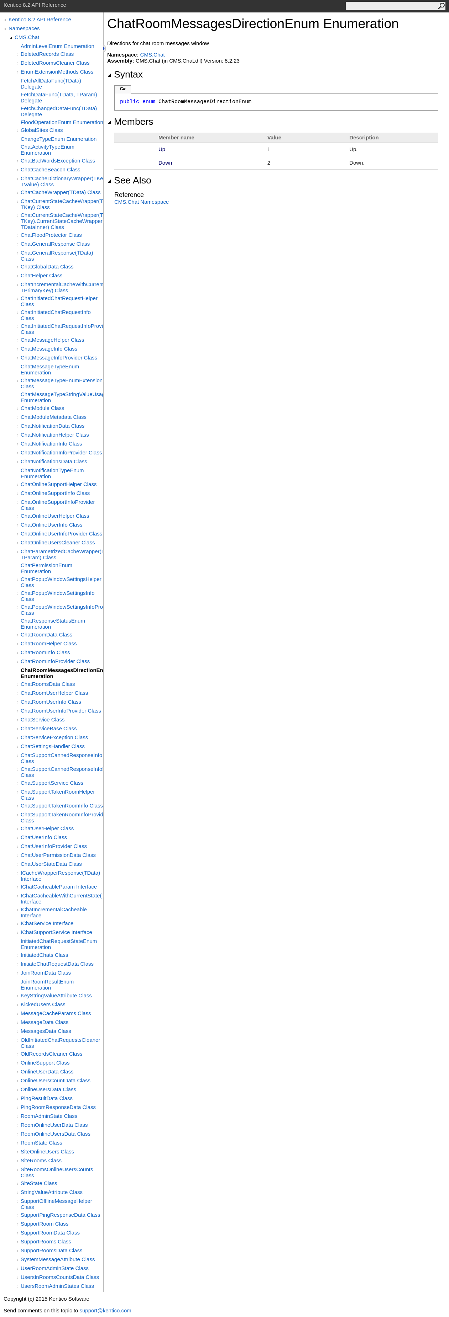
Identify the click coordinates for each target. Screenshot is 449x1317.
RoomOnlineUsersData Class (55, 1134)
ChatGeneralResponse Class (55, 244)
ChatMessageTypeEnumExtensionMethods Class (62, 383)
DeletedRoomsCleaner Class (55, 63)
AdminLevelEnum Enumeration (57, 46)
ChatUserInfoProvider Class (54, 846)
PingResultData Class (47, 1098)
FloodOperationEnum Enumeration (62, 122)
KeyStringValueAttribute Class (56, 995)
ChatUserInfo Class (44, 837)
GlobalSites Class (42, 130)
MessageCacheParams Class (56, 1013)
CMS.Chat (27, 37)
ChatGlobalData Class (47, 266)
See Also (129, 180)
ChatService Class (42, 719)
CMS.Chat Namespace (141, 202)
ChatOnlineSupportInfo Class (55, 493)
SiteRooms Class (41, 1160)
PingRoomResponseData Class (58, 1107)
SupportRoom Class (44, 1224)
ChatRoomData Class (46, 634)
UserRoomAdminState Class (55, 1268)
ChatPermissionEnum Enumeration (46, 568)
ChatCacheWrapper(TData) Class (61, 192)
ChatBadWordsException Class (58, 161)
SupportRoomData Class (50, 1233)
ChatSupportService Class (52, 783)
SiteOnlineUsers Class (47, 1151)
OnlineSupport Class (45, 1063)
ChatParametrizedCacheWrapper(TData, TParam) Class (62, 554)
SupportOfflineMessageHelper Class (56, 1204)
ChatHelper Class (42, 275)
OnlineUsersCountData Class (55, 1080)
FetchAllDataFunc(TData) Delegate (51, 84)
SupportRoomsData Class (51, 1250)
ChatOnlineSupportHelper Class (58, 484)
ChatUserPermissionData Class (58, 855)
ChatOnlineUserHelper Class (55, 516)
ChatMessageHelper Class (52, 340)
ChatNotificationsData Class (54, 461)
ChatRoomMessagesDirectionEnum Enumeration (62, 673)
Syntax (125, 74)
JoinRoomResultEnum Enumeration (47, 985)
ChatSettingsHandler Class (53, 746)
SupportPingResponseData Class (60, 1215)
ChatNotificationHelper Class (55, 435)
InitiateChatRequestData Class (57, 964)
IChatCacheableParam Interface (59, 887)
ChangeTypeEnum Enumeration (58, 139)
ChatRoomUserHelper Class (54, 693)
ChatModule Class (42, 408)
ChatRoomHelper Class (49, 643)
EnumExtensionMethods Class (57, 72)
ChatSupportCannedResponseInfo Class (61, 758)
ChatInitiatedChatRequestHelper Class (59, 301)
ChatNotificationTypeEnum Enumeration (52, 473)
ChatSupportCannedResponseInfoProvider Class (62, 772)
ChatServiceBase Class (49, 728)
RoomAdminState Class (49, 1116)
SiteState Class (39, 1183)
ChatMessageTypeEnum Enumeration (50, 369)
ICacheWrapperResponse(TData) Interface (60, 876)
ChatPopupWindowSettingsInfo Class (58, 596)
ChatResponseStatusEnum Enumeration (53, 624)
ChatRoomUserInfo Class (51, 702)
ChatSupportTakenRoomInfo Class (62, 806)
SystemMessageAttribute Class (58, 1259)
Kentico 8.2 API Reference (40, 19)
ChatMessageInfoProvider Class (59, 357)
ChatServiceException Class (54, 737)
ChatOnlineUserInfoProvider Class (61, 533)
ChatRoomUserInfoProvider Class (61, 711)
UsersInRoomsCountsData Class (60, 1277)
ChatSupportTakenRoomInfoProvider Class (62, 817)
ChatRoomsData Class (48, 684)
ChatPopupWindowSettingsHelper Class (61, 582)
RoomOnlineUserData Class (54, 1125)
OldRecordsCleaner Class (51, 1054)
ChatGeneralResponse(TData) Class (57, 256)
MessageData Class (44, 1022)
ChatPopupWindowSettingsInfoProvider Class (62, 610)
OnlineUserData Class (47, 1071)
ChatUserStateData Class (51, 864)
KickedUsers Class (43, 1004)
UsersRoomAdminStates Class (57, 1286)
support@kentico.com (105, 1310)
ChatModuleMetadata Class (54, 417)
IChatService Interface (47, 923)
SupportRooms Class (46, 1241)
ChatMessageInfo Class (49, 349)
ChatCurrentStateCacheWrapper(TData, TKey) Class (62, 204)
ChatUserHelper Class (47, 828)
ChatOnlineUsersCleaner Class (58, 542)
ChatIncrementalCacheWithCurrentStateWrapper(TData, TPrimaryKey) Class (62, 287)
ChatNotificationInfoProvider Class (61, 452)
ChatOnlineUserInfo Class (51, 525)
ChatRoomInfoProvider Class (55, 661)
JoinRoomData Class (46, 973)
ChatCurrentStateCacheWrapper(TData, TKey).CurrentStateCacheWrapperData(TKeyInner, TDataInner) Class (62, 221)
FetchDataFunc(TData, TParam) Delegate (59, 97)
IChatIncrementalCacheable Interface (54, 912)
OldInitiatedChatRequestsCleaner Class (60, 1043)
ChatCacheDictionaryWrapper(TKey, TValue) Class (62, 181)
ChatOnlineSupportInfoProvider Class (58, 505)
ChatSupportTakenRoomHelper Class (58, 795)
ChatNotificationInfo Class (51, 444)
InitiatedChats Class (44, 955)
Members (130, 121)
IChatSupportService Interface (56, 932)
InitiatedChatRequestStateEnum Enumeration (59, 944)
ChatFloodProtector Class (51, 235)
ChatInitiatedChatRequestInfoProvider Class (62, 329)
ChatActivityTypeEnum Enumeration (47, 150)
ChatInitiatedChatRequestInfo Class (56, 315)
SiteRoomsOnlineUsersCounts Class (57, 1172)
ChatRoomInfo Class (45, 652)
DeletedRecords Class (47, 54)
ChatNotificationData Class (52, 426)
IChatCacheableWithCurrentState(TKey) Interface (62, 898)
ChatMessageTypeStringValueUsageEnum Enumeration (62, 397)
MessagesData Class (46, 1031)
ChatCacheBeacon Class (50, 169)
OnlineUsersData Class (48, 1089)
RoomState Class (41, 1143)
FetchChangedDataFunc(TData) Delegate (59, 111)
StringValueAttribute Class (52, 1192)
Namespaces (24, 28)
